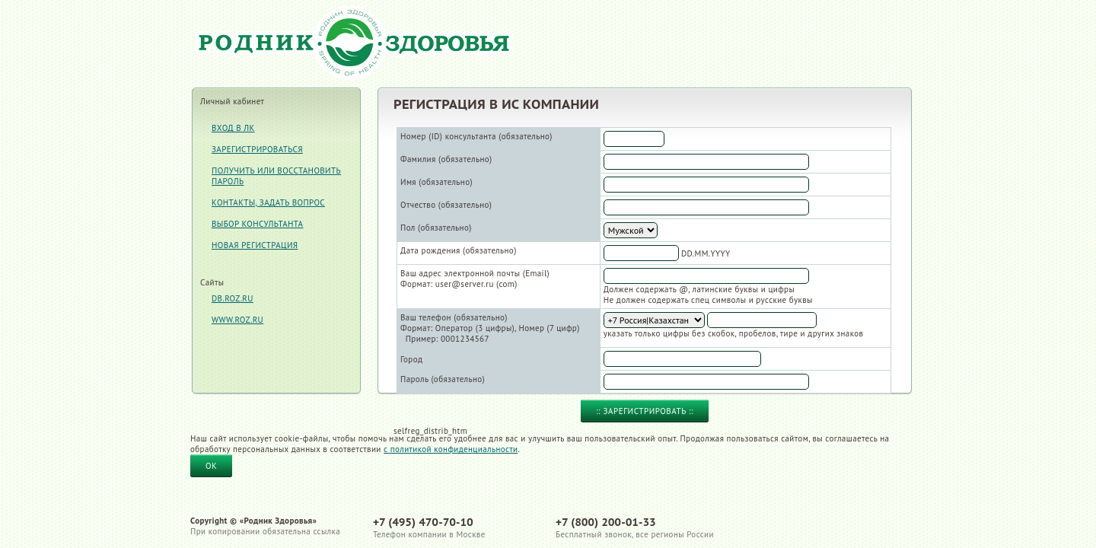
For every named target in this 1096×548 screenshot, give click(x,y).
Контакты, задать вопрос (268, 202)
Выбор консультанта (257, 223)
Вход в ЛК (233, 128)
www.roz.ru (237, 319)
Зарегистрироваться (257, 149)
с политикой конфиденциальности (451, 449)
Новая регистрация (255, 245)
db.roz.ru (232, 298)
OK (211, 465)
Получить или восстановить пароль (276, 175)
